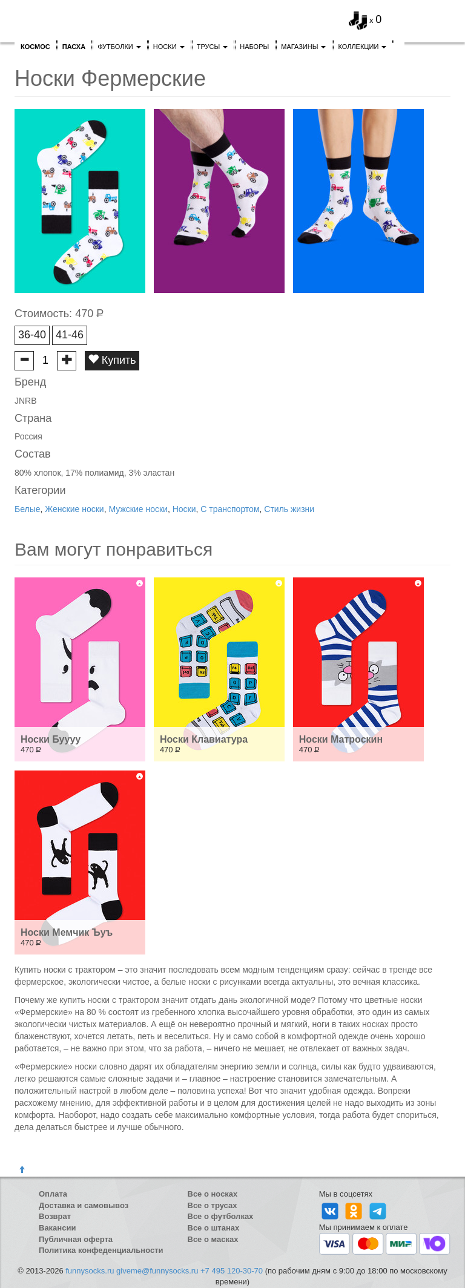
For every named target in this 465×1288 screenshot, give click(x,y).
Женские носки (74, 509)
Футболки (119, 46)
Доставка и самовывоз (83, 1205)
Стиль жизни (289, 509)
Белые (28, 509)
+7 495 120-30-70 (231, 1270)
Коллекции (362, 46)
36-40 (32, 335)
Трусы (212, 46)
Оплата (53, 1193)
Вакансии (57, 1227)
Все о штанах (214, 1227)
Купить (112, 359)
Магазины (303, 46)
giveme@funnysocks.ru (157, 1270)
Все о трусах (212, 1205)
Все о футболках (221, 1216)
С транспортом (229, 509)
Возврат (55, 1216)
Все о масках (213, 1239)
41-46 (70, 335)
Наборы (254, 46)
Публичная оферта (76, 1239)
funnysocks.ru (89, 1270)
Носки (169, 46)
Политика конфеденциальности (101, 1250)
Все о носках (213, 1193)
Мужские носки (137, 509)
